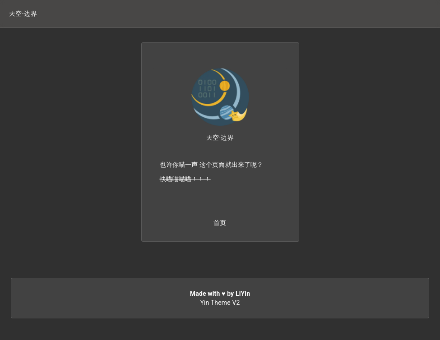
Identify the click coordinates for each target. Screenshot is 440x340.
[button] (23, 13)
